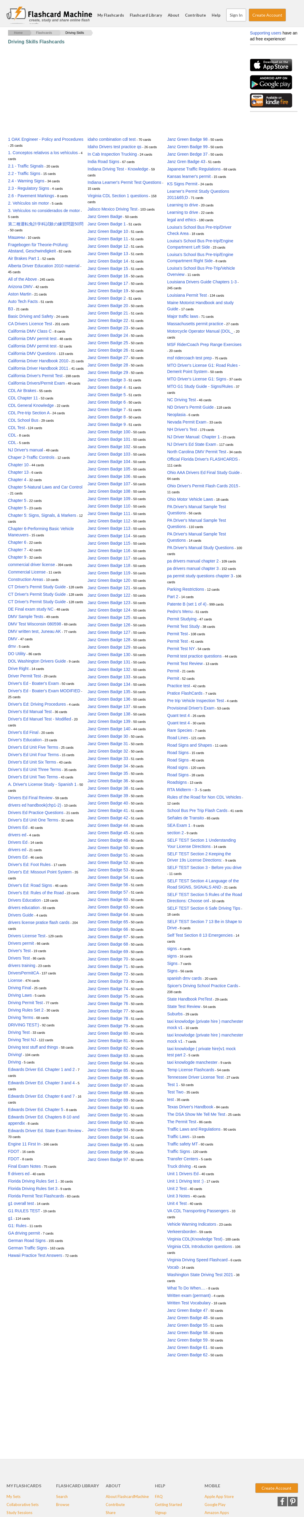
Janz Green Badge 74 (108, 988)
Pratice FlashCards (184, 693)
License (15, 980)
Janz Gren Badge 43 (186, 161)
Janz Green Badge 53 (108, 869)
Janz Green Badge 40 (108, 803)
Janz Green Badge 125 (109, 617)
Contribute (195, 15)
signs (172, 948)
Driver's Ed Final (23, 732)
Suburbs (175, 1014)
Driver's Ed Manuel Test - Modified (39, 719)
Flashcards (44, 32)
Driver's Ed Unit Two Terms (33, 777)
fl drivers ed (18, 1173)
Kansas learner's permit (189, 176)
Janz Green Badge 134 (109, 684)
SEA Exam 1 (179, 825)
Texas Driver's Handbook (190, 1106)
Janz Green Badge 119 (109, 573)
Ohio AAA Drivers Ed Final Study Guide (203, 472)
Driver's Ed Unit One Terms (33, 820)
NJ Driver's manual (25, 450)
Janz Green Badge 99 (187, 146)
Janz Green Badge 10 (108, 231)
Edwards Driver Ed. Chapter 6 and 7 (41, 1096)
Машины (16, 237)
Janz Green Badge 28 (108, 365)
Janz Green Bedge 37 (187, 154)
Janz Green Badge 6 (107, 402)
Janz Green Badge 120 (109, 580)
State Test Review (183, 1006)
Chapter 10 (18, 464)
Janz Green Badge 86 (108, 1077)
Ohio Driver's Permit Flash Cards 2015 (202, 485)
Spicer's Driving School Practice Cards (202, 985)
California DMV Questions (32, 353)
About (173, 15)
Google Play (215, 1504)
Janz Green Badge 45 (108, 832)
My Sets (13, 1496)
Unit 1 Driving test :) (185, 1181)
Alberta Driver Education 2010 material (43, 265)
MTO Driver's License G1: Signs (196, 379)
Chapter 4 (17, 479)
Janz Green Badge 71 (108, 966)
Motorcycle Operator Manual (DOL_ (200, 331)
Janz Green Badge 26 (108, 350)
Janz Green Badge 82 (108, 1048)
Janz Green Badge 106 (109, 476)
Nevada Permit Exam (186, 422)
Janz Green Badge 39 (108, 795)
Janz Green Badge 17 (108, 283)
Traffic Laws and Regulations (194, 1129)
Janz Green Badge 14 (108, 261)
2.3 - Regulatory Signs (28, 188)
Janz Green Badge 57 (108, 892)
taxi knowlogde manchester (192, 1062)
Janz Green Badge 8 (107, 417)
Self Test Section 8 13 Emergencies (200, 935)
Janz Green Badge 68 (108, 944)
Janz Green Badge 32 (108, 751)
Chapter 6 (17, 542)
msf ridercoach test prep (189, 357)
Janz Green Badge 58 (187, 1332)
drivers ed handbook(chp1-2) (34, 805)
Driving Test (19, 1032)
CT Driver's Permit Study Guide (37, 586)
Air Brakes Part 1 (23, 258)
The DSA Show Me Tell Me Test (196, 1114)
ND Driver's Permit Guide (190, 407)
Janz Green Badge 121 (109, 587)
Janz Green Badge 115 (109, 543)
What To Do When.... (186, 1288)
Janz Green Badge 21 (108, 313)
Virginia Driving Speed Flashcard (197, 1259)
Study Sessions (19, 1512)
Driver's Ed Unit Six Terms (32, 762)
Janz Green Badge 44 (108, 825)
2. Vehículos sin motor (28, 203)
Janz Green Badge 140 (109, 728)
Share (110, 1512)
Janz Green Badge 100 (109, 431)
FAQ (159, 1496)
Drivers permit (21, 943)
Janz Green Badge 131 (109, 662)
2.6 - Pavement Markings (31, 195)
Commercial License (27, 572)
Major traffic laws (182, 316)
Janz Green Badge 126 (109, 624)
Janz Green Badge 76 (108, 1003)
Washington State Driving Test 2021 (200, 1274)
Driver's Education (25, 739)
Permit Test (177, 633)
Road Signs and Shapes (189, 745)
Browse (62, 1504)
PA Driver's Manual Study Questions (200, 547)
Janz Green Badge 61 (187, 1347)
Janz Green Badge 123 (109, 602)
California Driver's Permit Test (35, 375)
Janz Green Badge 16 (108, 276)
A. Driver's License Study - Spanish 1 (42, 784)
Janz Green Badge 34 (108, 766)
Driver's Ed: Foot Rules (29, 864)
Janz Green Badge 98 (187, 139)
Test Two (175, 1092)
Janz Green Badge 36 (108, 780)
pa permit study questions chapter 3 (200, 575)
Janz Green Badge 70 (108, 959)
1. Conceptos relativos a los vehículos (43, 152)
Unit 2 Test (177, 1188)
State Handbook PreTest (189, 999)
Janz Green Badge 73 (108, 981)
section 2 (175, 832)
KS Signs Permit (182, 183)
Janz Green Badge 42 (108, 818)
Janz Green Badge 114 (109, 535)
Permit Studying (182, 619)
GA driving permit (24, 1233)
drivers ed (17, 834)
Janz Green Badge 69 (108, 951)
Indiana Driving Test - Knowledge (118, 169)
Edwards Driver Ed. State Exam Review (44, 1130)
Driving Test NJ (22, 1039)
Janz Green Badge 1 (107, 224)
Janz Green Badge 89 (108, 1100)
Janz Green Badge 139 (109, 721)
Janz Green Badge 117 (109, 558)
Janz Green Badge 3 (107, 379)
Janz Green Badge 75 (108, 996)
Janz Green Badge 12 (108, 246)
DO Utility (17, 653)
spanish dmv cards (184, 978)
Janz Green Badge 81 (108, 1040)
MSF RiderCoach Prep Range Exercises (204, 344)
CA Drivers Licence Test (30, 323)
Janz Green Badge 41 (108, 810)
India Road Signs (103, 161)
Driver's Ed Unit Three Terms (34, 769)
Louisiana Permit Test (187, 295)
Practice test (178, 685)
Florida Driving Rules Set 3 (33, 1188)
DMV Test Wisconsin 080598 (34, 624)
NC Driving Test (181, 399)
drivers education (24, 907)
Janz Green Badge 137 (109, 706)
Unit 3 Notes (178, 1196)
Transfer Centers (182, 1158)
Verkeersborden (182, 1231)
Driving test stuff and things (33, 1047)
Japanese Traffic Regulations (194, 169)
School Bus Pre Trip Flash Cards (197, 810)
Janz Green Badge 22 (108, 320)
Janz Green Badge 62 (187, 1354)
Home (18, 32)
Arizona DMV (20, 286)
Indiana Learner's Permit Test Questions (124, 182)
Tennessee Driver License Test (195, 1077)
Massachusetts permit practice (195, 323)
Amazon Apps (217, 1512)
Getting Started (168, 1504)
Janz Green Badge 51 (108, 855)
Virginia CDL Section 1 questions (118, 195)
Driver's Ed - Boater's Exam (33, 683)
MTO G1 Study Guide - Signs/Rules (200, 386)
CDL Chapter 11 (23, 398)
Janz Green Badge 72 (108, 973)
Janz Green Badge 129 (109, 647)
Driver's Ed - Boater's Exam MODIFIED (44, 690)
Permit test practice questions (194, 656)
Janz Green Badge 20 (108, 305)
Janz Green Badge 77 (108, 1011)
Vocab (173, 1267)
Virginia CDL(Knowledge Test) (194, 1239)
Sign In (236, 15)
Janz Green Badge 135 (109, 691)
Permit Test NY (181, 648)
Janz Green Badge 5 (107, 394)
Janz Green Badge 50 (108, 847)
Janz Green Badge (105, 216)
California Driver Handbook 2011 (38, 368)
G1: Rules (17, 1225)
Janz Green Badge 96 (108, 1152)
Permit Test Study (183, 626)
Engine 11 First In (24, 1144)
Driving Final (19, 987)
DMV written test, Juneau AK (34, 631)
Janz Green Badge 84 (108, 1063)
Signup (161, 1512)
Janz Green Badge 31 (108, 743)
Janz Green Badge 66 (108, 929)
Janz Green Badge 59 (187, 1340)
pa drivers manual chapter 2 (193, 561)
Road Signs (178, 752)
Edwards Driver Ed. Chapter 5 (35, 1109)
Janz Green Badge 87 (108, 1085)
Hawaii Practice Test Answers (35, 1255)
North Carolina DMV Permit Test (196, 451)
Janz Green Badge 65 (108, 921)
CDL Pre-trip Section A (29, 412)
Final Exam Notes (24, 1166)
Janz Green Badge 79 (108, 1025)
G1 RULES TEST (24, 1210)
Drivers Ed (17, 827)
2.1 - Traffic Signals (26, 166)
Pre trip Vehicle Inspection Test (195, 700)
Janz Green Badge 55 (187, 1325)
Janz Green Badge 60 (108, 899)
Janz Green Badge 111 (109, 513)
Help (216, 15)
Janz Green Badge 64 (108, 914)
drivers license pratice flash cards (38, 922)
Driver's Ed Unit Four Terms (33, 754)
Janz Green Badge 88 (108, 1092)
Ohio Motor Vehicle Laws (190, 499)
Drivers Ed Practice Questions (36, 812)
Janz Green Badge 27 (108, 357)
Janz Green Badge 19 (108, 290)
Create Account (267, 15)
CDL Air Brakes (22, 390)
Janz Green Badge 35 (108, 773)
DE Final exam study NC (30, 609)
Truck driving (179, 1166)
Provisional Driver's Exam (190, 708)
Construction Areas (25, 579)
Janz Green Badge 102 (109, 446)
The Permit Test (181, 1121)
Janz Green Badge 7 (107, 409)
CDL (12, 435)
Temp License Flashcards (190, 1069)
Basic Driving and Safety (30, 316)
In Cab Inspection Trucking (112, 154)
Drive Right (18, 668)
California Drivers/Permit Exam (36, 383)
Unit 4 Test (177, 1203)
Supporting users (265, 33)
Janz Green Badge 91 (108, 1115)
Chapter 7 (17, 549)
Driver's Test (19, 950)
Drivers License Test (26, 935)
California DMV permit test (32, 338)
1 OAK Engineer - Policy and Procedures (45, 139)
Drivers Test (19, 958)
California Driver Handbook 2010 (38, 360)
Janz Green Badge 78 (108, 1018)
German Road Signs (27, 1240)
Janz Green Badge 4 (107, 387)
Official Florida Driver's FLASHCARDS (202, 459)
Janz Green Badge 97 (108, 1159)
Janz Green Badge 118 (109, 565)
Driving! (15, 1054)
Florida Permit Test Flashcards (36, 1196)
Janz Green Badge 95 (108, 1144)
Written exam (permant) (189, 1295)
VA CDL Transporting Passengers (198, 1210)
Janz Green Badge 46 (108, 840)
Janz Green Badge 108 (109, 491)
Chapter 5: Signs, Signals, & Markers (42, 515)
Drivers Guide (21, 915)
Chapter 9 (17, 557)
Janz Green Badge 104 (109, 461)
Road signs (177, 767)
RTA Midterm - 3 (182, 789)
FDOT (13, 1151)
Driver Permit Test (24, 676)
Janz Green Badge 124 (109, 610)
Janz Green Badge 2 (107, 298)
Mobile (212, 1485)
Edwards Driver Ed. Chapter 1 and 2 (41, 1069)
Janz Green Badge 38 (108, 788)
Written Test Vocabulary (189, 1302)
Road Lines (177, 737)
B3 (10, 308)
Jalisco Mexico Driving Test (112, 209)
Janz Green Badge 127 (109, 632)
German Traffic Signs (27, 1248)
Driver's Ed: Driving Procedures (37, 704)
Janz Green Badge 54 (108, 877)
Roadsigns (177, 782)
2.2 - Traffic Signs (24, 173)
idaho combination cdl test (112, 139)
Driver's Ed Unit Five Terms (33, 747)
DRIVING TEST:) (23, 1025)
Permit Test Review (185, 663)
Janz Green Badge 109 (109, 498)
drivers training (21, 965)
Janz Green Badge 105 (109, 469)
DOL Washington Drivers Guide (37, 661)
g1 (10, 1218)
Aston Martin (19, 294)
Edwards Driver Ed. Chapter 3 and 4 (41, 1082)
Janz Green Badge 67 (108, 936)
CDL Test (16, 427)
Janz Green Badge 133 (109, 676)
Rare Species (179, 730)
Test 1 (172, 1084)
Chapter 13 (18, 472)
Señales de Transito (185, 818)
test (170, 1099)
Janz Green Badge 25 (108, 342)
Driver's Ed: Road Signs (30, 885)
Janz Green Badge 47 (187, 1310)
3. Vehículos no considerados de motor (44, 210)
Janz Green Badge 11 (108, 238)
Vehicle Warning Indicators (191, 1224)
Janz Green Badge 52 (108, 862)
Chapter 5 (17, 500)
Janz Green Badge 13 (108, 253)
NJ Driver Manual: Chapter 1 (193, 436)
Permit (173, 671)
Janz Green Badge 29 (108, 372)
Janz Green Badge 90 (108, 1107)
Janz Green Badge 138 (109, 714)
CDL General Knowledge (31, 405)
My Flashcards (110, 15)
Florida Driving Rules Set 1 (33, 1181)
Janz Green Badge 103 (109, 454)
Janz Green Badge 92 (108, 1122)
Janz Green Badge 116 (109, 550)
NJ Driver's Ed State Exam (191, 444)
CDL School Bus (23, 420)
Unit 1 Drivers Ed (183, 1173)
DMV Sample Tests (25, 616)
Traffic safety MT (182, 1144)
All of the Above (22, 279)
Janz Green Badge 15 (108, 268)
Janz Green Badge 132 (109, 669)
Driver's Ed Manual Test (30, 711)
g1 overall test (21, 1203)
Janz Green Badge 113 (109, 528)
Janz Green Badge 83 (108, 1055)
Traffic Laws (178, 1136)
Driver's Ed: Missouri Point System (40, 872)
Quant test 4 (178, 715)
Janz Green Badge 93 (108, 1129)
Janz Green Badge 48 (187, 1317)
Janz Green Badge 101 (109, 439)
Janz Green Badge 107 (109, 483)
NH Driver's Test (182, 429)
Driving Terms (20, 1017)
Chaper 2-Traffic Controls (31, 457)
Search (291, 15)
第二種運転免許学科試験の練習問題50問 (45, 224)
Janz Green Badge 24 (108, 335)
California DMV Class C (30, 331)
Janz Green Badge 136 (109, 699)
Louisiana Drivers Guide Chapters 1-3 (202, 281)
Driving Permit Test (25, 1002)
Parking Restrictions (185, 589)
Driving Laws (20, 995)
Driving (14, 1062)
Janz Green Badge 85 (108, 1070)
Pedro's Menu (180, 611)
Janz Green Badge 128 (109, 639)
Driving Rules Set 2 (26, 1010)
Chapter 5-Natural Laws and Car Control (45, 487)
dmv (12, 646)
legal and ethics (181, 219)
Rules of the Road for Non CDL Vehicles (204, 797)
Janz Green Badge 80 (108, 1033)
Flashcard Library (146, 15)
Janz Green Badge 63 (108, 907)
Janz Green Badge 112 (109, 521)
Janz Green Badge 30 (108, 736)
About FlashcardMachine (127, 1496)
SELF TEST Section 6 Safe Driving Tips (203, 908)
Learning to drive (182, 205)
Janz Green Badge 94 (108, 1137)
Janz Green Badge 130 (109, 654)
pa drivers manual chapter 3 (193, 568)
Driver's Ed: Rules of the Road (36, 892)
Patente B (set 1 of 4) (186, 604)
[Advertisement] (116, 90)
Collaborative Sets (23, 1504)
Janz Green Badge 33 (108, 758)
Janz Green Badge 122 (109, 595)
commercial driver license (31, 564)
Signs (172, 963)
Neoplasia (176, 414)
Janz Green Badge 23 (108, 327)
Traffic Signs (178, 1151)
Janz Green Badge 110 (109, 506)
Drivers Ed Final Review (30, 797)
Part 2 (172, 596)
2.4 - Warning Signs (26, 180)
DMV (12, 638)
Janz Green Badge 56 (108, 884)
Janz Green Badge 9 (107, 424)
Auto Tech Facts (23, 301)
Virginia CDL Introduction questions (199, 1246)
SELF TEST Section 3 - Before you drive (204, 867)
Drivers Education (24, 900)
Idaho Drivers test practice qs (114, 146)
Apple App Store (219, 1496)
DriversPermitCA (23, 973)
